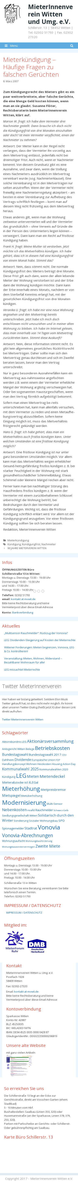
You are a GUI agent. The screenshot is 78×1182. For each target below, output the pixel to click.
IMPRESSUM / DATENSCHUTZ (24, 912)
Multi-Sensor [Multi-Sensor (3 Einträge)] (54, 804)
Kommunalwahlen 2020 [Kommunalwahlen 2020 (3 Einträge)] (53, 769)
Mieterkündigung (18, 540)
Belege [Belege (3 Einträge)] (30, 749)
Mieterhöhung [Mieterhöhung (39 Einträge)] (21, 788)
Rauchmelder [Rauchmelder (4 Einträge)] (44, 810)
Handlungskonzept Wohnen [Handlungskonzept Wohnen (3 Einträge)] (19, 764)
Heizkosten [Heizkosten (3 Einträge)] (44, 764)
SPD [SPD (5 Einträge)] (61, 820)
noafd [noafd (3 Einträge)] (31, 810)
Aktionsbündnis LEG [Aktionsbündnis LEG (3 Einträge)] (14, 742)
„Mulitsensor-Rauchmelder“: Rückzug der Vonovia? (36, 633)
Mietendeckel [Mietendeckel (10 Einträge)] (52, 776)
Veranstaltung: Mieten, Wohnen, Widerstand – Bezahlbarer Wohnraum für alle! (33, 660)
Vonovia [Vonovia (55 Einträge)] (49, 827)
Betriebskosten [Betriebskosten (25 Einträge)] (52, 748)
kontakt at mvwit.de (22, 599)
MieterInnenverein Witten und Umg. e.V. (50, 14)
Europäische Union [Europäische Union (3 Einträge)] (43, 760)
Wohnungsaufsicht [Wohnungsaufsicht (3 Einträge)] (13, 841)
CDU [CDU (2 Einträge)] (64, 754)
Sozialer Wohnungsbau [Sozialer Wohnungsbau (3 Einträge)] (43, 820)
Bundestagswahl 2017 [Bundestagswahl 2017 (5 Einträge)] (45, 754)
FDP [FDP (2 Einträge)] (58, 760)
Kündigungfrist (31, 544)
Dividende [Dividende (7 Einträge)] (23, 759)
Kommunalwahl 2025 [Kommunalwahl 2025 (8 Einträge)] (20, 768)
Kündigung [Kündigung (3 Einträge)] (8, 777)
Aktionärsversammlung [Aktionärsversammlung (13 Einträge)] (50, 741)
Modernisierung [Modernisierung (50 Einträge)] (24, 802)
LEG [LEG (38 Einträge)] (21, 775)
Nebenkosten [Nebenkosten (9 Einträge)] (14, 809)
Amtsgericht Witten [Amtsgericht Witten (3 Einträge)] (13, 749)
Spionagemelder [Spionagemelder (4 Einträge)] (13, 828)
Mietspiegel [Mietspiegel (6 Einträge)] (11, 795)
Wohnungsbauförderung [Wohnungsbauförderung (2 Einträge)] (39, 841)
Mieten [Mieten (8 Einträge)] (33, 776)
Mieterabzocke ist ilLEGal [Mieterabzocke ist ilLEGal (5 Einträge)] (20, 782)
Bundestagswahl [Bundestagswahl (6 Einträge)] (15, 754)
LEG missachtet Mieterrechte (22, 669)
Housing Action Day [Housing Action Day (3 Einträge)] (64, 764)
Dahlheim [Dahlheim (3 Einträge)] (8, 760)
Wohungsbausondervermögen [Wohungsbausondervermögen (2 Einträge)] (18, 846)
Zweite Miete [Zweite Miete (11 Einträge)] (47, 846)
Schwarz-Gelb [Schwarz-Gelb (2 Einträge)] (61, 810)
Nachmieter (48, 544)
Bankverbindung (22, 612)
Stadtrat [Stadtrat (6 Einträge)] (30, 828)
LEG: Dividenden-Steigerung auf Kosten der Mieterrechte (40, 640)
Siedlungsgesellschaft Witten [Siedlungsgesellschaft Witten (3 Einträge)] (19, 815)
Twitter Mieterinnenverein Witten (22, 719)
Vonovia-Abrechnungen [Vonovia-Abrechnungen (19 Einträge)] (27, 835)
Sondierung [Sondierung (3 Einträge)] (21, 820)
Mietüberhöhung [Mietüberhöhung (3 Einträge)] (31, 796)
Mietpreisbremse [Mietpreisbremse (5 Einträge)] (53, 789)
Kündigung (14, 544)
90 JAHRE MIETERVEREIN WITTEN (26, 548)
